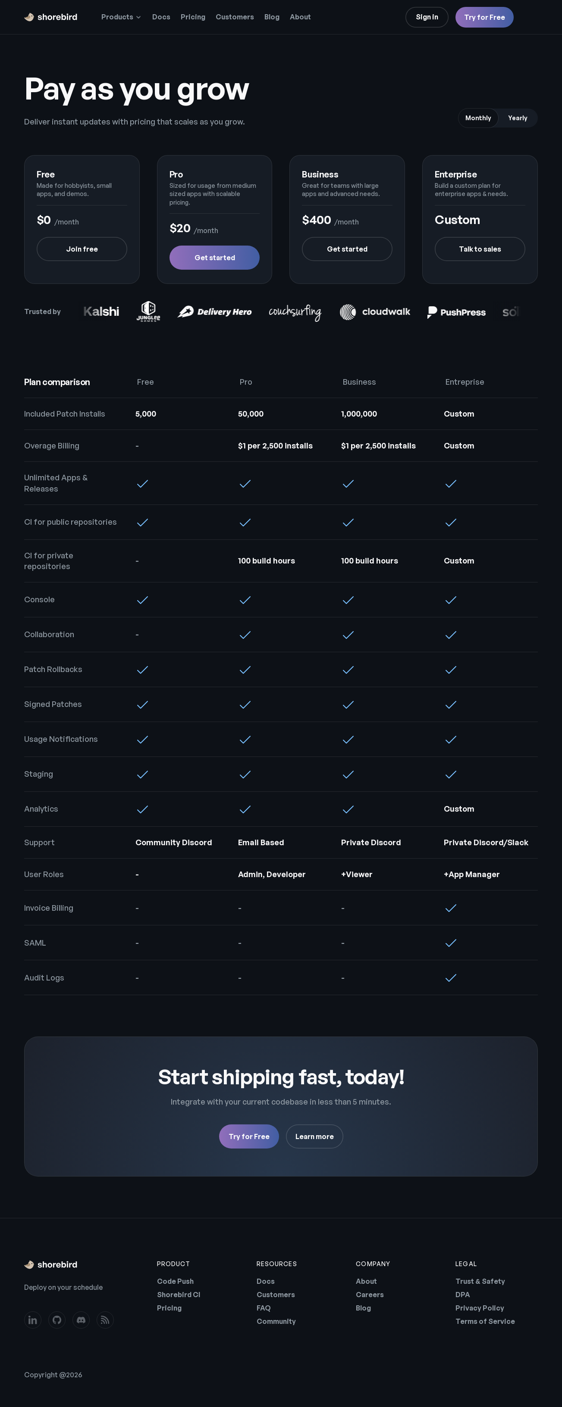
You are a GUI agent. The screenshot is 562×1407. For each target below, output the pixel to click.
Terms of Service (485, 1321)
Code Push (175, 1281)
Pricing (193, 16)
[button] (121, 17)
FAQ (264, 1308)
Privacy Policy (479, 1308)
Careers (370, 1294)
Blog (271, 16)
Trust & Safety (480, 1281)
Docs (161, 16)
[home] (50, 17)
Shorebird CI (178, 1294)
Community (276, 1321)
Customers (235, 16)
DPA (462, 1294)
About (300, 16)
